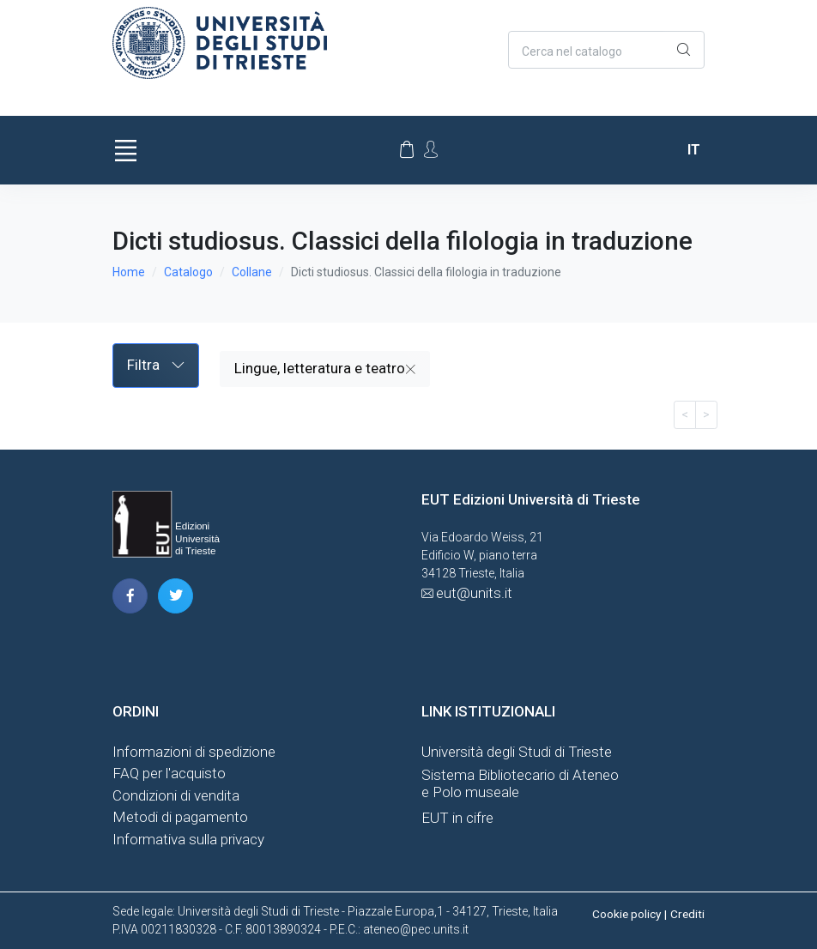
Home (128, 272)
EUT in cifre (457, 817)
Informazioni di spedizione (193, 751)
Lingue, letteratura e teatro (324, 369)
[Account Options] (430, 150)
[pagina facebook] (130, 596)
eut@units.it (474, 592)
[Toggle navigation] (125, 150)
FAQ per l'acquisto (169, 773)
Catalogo (188, 272)
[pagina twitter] (175, 596)
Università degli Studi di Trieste (516, 751)
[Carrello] (406, 150)
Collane (252, 272)
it (693, 150)
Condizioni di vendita (175, 795)
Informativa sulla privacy (188, 839)
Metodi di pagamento (180, 816)
